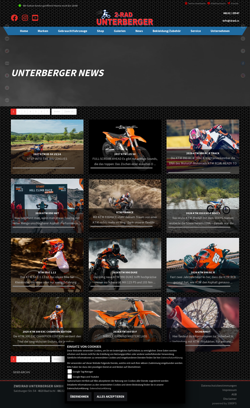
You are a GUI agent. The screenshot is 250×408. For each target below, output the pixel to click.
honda (7, 51)
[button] (43, 31)
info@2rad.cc (231, 20)
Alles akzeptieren (110, 397)
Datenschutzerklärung (172, 357)
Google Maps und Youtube (86, 376)
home (7, 26)
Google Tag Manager (83, 371)
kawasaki (7, 63)
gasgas (7, 88)
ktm (7, 38)
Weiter (57, 111)
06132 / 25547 (231, 13)
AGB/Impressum (216, 3)
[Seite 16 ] (69, 111)
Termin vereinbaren (195, 3)
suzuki (7, 75)
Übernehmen (79, 397)
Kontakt (233, 3)
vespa (7, 100)
